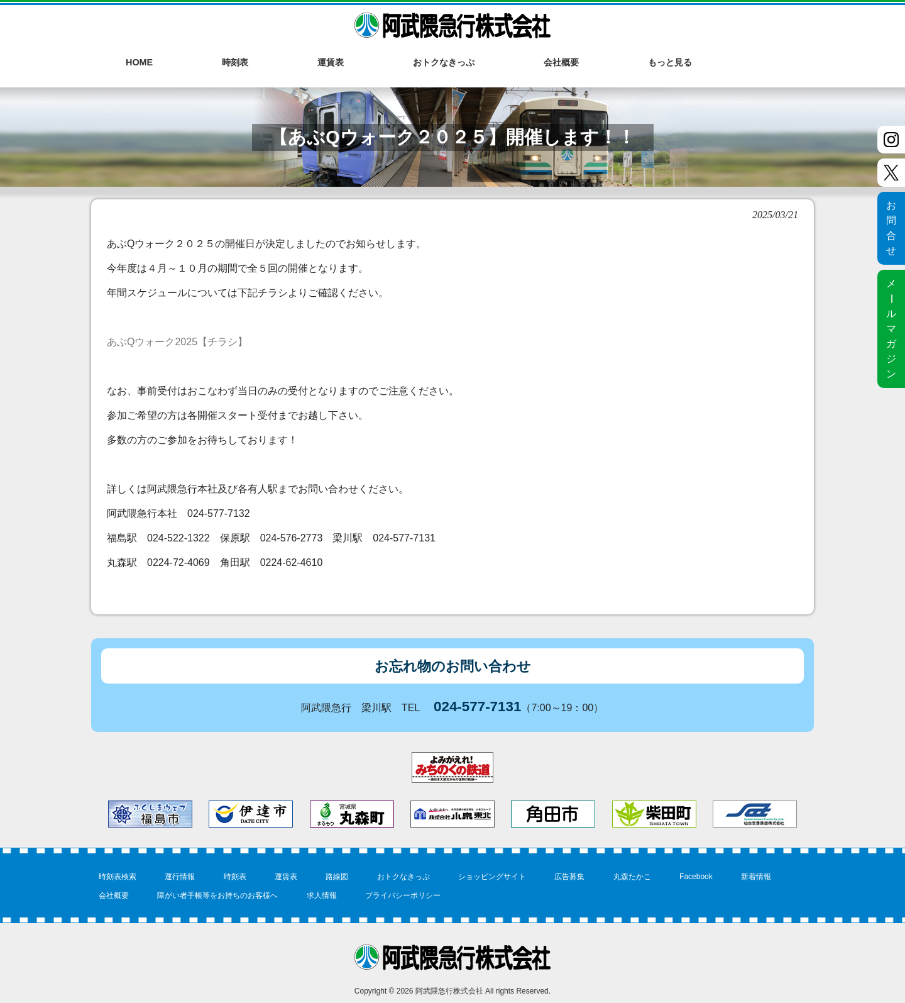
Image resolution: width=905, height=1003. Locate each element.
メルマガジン (891, 328)
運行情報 (180, 876)
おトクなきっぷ (403, 876)
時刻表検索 (117, 876)
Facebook (696, 876)
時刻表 (235, 876)
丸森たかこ (632, 876)
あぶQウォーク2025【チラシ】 (177, 341)
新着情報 (756, 876)
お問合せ (891, 228)
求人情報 (322, 895)
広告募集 (569, 876)
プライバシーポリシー (403, 895)
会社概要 (114, 895)
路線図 (337, 876)
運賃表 (286, 876)
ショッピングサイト (492, 876)
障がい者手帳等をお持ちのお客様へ (217, 895)
